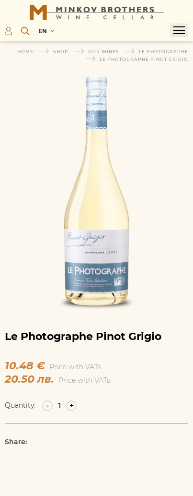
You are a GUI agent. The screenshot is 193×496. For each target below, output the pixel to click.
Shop (60, 51)
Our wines (103, 51)
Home (25, 51)
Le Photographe (163, 51)
